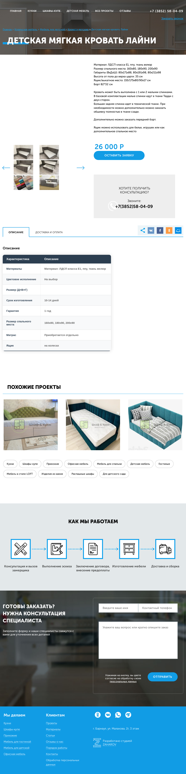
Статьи (50, 735)
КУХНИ (32, 11)
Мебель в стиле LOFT (20, 473)
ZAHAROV (109, 744)
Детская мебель (140, 463)
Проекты (51, 723)
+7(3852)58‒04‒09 (134, 206)
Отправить (162, 676)
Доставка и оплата (49, 232)
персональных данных (123, 681)
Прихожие (52, 463)
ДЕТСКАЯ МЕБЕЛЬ (78, 11)
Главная (15, 11)
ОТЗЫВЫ (125, 11)
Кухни (10, 463)
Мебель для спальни (109, 463)
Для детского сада (114, 473)
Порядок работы (56, 747)
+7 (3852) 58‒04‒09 (166, 11)
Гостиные (164, 463)
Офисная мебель (78, 463)
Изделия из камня (52, 473)
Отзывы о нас (54, 741)
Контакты (52, 754)
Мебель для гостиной (17, 741)
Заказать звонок (172, 18)
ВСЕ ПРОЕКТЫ (104, 11)
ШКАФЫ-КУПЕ (51, 11)
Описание (16, 232)
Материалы (53, 729)
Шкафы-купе (30, 463)
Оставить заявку (119, 155)
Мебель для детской (16, 747)
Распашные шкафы (83, 473)
